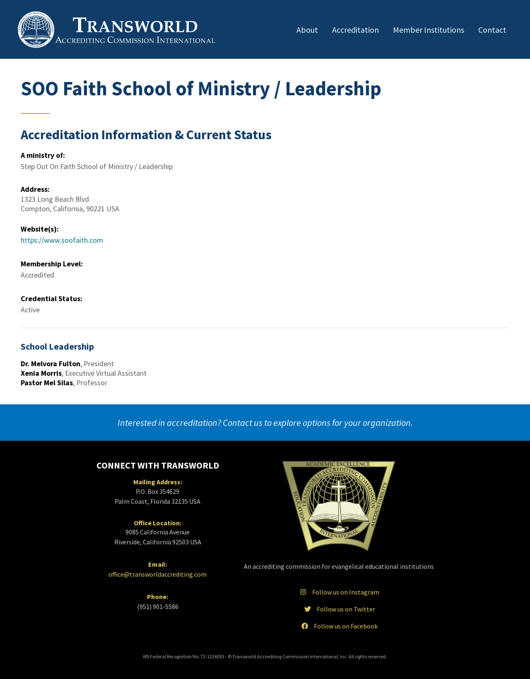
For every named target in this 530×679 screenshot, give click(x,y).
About (307, 29)
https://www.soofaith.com (62, 240)
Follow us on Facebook (339, 626)
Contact (492, 29)
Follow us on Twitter (339, 609)
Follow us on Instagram (338, 592)
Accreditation (355, 29)
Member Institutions (428, 29)
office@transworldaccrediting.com (157, 574)
